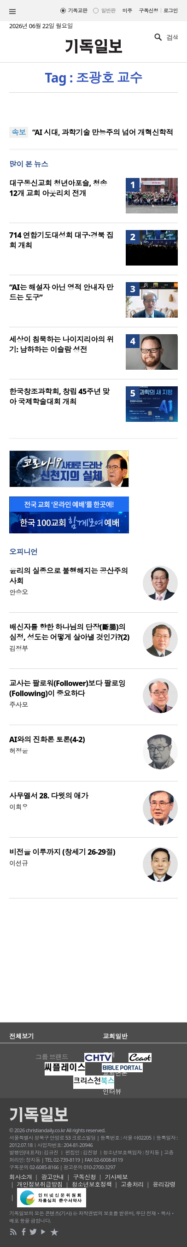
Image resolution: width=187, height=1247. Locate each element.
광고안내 (52, 1177)
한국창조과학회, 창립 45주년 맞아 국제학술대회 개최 (59, 396)
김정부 (18, 648)
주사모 (18, 704)
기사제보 (116, 1177)
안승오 (18, 592)
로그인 (171, 10)
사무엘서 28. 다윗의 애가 (48, 796)
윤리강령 (163, 1184)
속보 (19, 132)
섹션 (12, 11)
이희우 (18, 807)
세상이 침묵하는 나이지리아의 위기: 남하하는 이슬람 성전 (61, 344)
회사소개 (20, 1177)
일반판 (108, 10)
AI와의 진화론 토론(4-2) (47, 739)
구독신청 (148, 10)
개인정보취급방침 (40, 1184)
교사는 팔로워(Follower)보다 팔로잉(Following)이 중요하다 (67, 688)
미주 (127, 10)
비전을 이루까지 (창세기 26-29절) (62, 852)
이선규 (18, 863)
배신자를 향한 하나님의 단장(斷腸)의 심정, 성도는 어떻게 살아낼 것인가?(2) (69, 632)
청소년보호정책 (92, 1184)
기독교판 (78, 10)
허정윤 (18, 750)
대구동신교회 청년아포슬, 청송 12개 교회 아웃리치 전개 (58, 188)
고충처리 (132, 1184)
